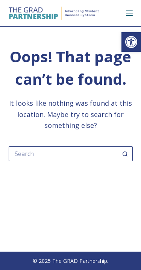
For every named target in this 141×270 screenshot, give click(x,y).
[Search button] (125, 153)
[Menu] (129, 13)
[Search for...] (63, 153)
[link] (131, 42)
